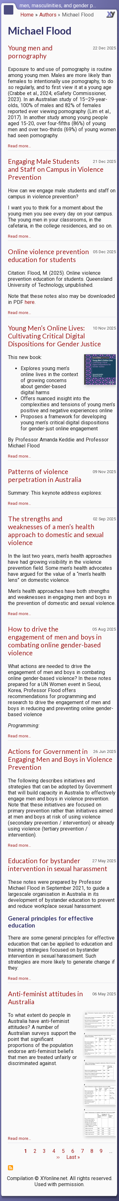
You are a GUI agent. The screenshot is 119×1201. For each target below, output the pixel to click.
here (30, 302)
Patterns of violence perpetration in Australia (44, 475)
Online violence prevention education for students (48, 255)
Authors (47, 15)
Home (27, 15)
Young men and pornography (30, 52)
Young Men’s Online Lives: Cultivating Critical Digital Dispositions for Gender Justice (54, 336)
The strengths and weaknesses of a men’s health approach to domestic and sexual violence (56, 530)
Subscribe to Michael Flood (10, 1167)
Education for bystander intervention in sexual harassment (57, 864)
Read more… (19, 146)
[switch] (112, 5)
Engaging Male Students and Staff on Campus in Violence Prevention (55, 169)
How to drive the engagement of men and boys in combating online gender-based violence (55, 641)
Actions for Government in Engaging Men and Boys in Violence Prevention (60, 759)
